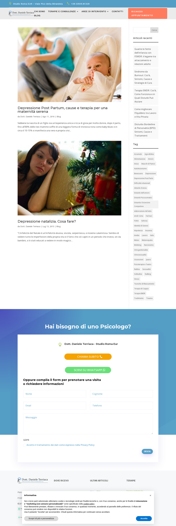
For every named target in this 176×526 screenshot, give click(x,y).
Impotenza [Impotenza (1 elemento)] (138, 230)
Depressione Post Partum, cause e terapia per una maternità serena (63, 110)
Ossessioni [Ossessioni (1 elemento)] (138, 259)
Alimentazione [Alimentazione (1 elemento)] (139, 159)
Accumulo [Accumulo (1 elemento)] (138, 154)
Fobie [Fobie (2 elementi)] (136, 221)
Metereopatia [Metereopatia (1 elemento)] (147, 240)
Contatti (117, 11)
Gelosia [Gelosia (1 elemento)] (144, 221)
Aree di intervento (94, 11)
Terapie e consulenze (62, 11)
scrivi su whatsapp (88, 370)
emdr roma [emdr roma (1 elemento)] (138, 216)
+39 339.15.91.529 (80, 3)
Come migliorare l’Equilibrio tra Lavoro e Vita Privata (145, 113)
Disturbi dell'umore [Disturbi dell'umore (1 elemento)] (141, 193)
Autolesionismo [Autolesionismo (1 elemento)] (140, 168)
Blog (37, 16)
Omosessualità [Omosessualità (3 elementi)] (140, 255)
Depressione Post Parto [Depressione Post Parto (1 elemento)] (143, 178)
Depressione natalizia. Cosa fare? (47, 221)
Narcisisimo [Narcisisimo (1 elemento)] (149, 245)
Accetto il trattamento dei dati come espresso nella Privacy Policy (58, 444)
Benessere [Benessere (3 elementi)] (138, 173)
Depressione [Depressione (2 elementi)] (150, 173)
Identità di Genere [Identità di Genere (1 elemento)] (141, 226)
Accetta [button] (143, 518)
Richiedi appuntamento (142, 13)
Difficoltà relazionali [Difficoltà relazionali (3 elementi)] (142, 183)
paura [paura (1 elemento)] (148, 259)
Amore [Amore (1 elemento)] (150, 159)
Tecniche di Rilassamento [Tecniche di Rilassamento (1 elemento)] (144, 284)
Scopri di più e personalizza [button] (41, 518)
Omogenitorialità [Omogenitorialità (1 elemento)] (141, 250)
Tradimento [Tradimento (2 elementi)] (139, 298)
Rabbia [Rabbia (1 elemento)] (137, 269)
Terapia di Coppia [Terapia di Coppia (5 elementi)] (141, 288)
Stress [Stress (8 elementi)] (136, 279)
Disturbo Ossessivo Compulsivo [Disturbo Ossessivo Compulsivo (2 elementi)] (142, 204)
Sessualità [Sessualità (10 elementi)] (146, 269)
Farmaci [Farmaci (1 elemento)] (149, 216)
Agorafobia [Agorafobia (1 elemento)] (149, 154)
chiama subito (88, 356)
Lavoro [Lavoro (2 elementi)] (145, 235)
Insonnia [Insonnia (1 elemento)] (148, 230)
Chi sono (39, 11)
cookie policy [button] (88, 504)
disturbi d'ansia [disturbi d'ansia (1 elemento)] (140, 188)
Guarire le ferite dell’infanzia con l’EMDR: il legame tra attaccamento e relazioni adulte (145, 56)
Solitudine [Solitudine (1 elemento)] (138, 274)
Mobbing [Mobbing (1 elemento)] (137, 245)
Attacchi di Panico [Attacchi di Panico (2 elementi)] (148, 164)
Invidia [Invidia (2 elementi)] (136, 235)
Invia (147, 451)
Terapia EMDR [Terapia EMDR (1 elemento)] (139, 293)
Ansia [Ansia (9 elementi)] (136, 164)
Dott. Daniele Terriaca (30, 116)
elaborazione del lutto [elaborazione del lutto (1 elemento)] (143, 211)
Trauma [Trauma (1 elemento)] (149, 298)
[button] (150, 495)
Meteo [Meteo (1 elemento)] (136, 240)
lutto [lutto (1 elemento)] (152, 235)
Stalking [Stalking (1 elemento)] (148, 274)
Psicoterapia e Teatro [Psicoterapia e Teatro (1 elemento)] (142, 264)
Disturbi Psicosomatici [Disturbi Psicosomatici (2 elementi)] (143, 197)
